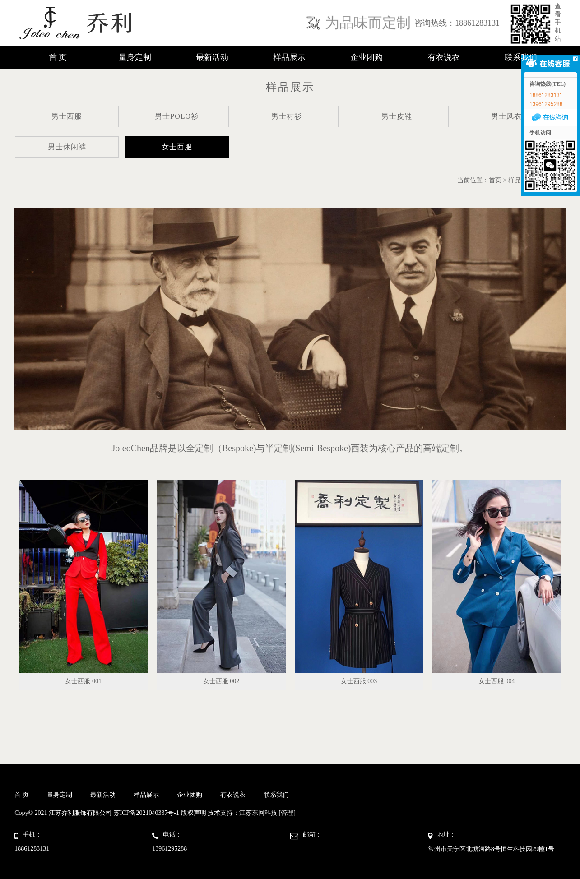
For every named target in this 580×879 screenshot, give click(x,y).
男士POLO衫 (177, 116)
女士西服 (177, 147)
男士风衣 (506, 116)
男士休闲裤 (67, 147)
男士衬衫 (286, 116)
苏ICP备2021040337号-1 (146, 813)
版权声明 (193, 813)
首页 (495, 180)
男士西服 (66, 116)
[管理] (287, 813)
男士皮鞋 (396, 116)
